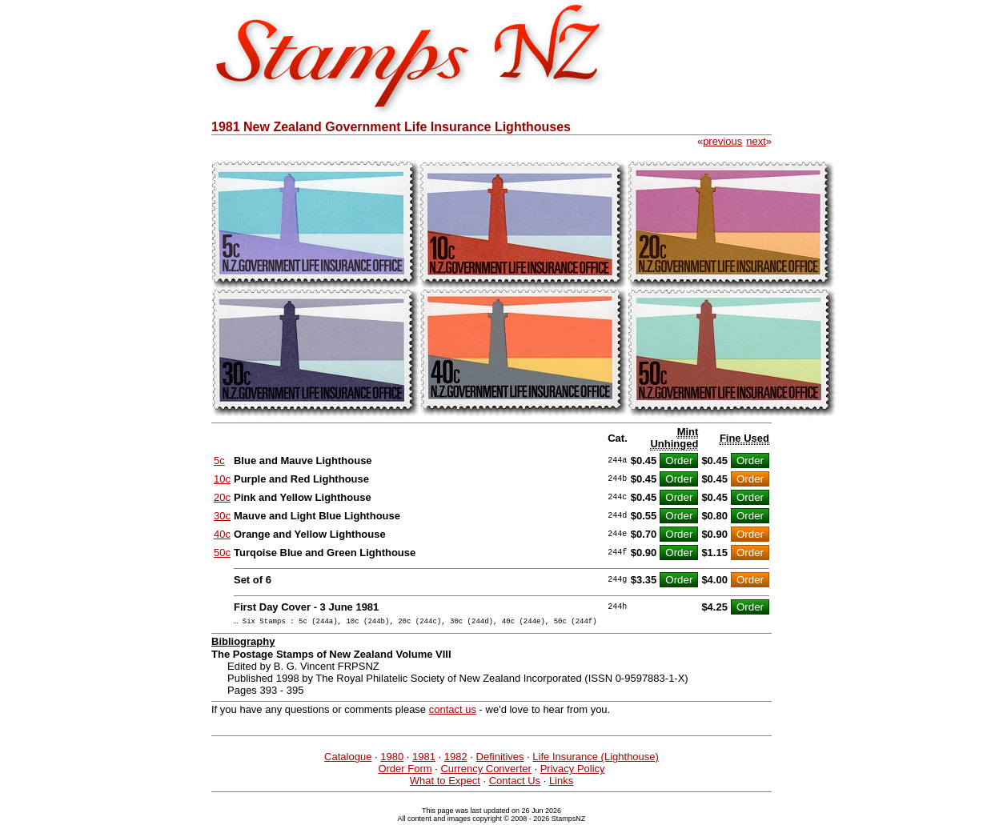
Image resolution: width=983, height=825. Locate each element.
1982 (455, 759)
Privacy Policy (572, 771)
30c (222, 516)
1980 (391, 759)
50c (222, 553)
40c (222, 534)
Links (561, 783)
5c (219, 461)
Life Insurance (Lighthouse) (595, 759)
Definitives (500, 759)
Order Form (404, 771)
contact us (452, 712)
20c (222, 497)
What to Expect (445, 783)
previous (722, 141)
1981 (423, 759)
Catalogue (347, 759)
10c (222, 479)
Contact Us (514, 783)
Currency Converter (485, 771)
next (756, 141)
